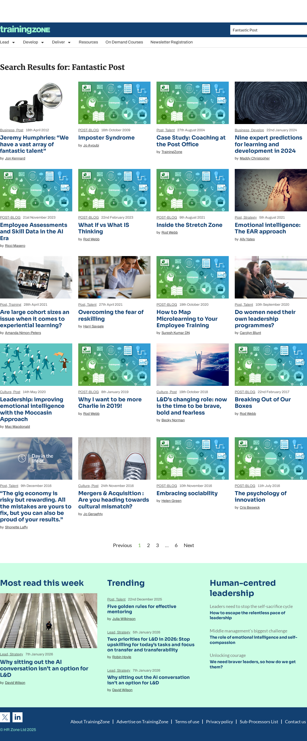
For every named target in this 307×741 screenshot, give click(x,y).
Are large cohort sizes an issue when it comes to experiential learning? (34, 319)
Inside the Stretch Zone (189, 225)
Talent (170, 130)
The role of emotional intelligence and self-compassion (253, 640)
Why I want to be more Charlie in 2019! (110, 402)
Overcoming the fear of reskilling (111, 315)
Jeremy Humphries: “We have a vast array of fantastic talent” (34, 144)
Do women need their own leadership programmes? (265, 319)
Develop (33, 42)
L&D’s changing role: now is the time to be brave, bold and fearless (191, 406)
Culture (6, 392)
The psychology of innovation (260, 496)
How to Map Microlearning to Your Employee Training (187, 319)
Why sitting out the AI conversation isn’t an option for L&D (44, 669)
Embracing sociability (187, 493)
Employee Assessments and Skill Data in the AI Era (33, 232)
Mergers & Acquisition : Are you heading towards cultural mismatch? (113, 500)
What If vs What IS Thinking (103, 228)
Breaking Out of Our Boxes (263, 402)
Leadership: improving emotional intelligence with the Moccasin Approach (32, 409)
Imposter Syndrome (106, 137)
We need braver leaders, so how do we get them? (253, 664)
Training (15, 304)
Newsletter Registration (171, 42)
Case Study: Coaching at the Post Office (191, 141)
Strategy (250, 217)
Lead (8, 42)
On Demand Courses (124, 42)
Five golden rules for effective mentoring (141, 609)
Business (7, 130)
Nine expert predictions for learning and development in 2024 (268, 144)
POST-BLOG (88, 130)
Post (19, 130)
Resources (88, 42)
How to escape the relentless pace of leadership (247, 615)
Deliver (61, 42)
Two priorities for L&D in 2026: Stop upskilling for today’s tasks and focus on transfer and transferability (150, 644)
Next (189, 545)
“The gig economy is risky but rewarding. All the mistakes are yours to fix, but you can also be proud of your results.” (36, 506)
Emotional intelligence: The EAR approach (267, 228)
